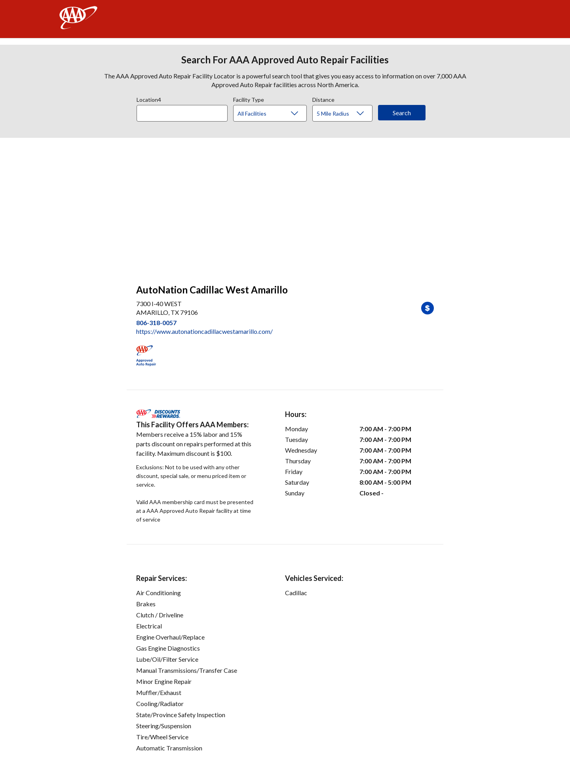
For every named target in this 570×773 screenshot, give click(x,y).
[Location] (182, 113)
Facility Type (248, 98)
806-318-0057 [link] (156, 322)
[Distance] (345, 113)
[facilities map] (285, 206)
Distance (323, 98)
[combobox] (185, 111)
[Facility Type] (276, 113)
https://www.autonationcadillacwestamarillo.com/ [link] (204, 331)
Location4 (149, 98)
